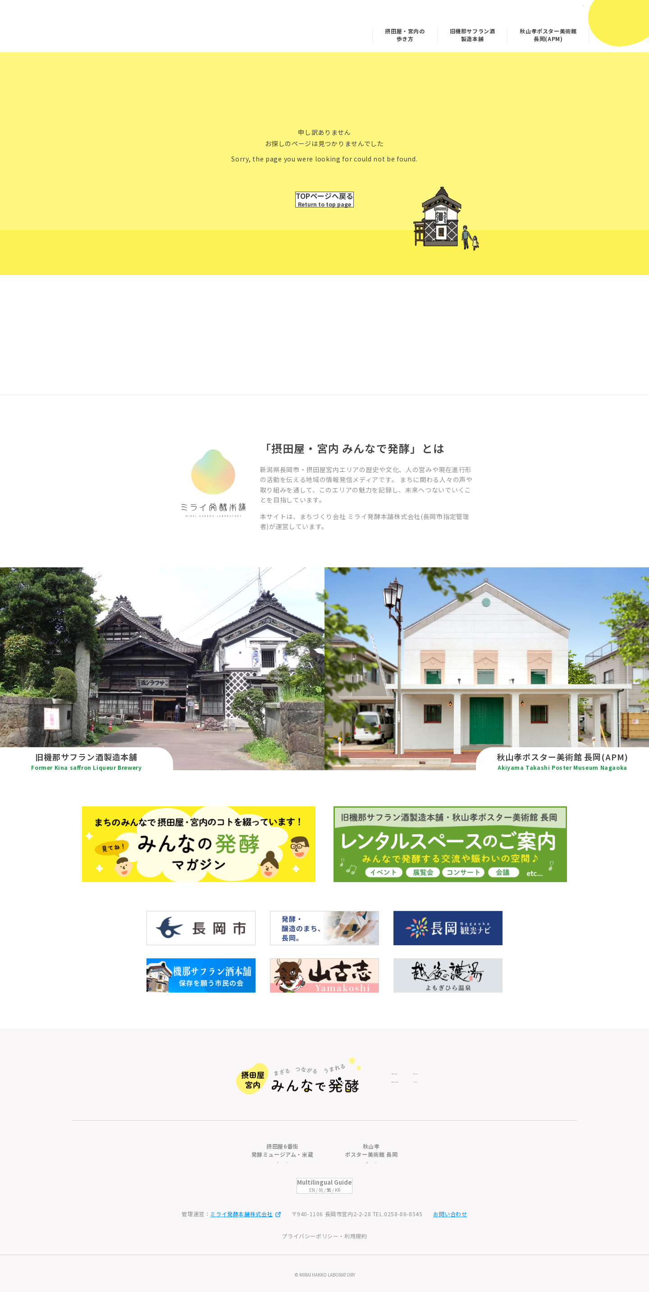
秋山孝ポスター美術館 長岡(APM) (484, 31)
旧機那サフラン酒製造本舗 (408, 31)
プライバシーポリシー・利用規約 (324, 1236)
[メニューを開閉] (620, 21)
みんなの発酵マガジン (554, 31)
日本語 (561, 12)
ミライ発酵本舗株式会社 (245, 1214)
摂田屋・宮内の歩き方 (341, 31)
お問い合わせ (450, 1214)
